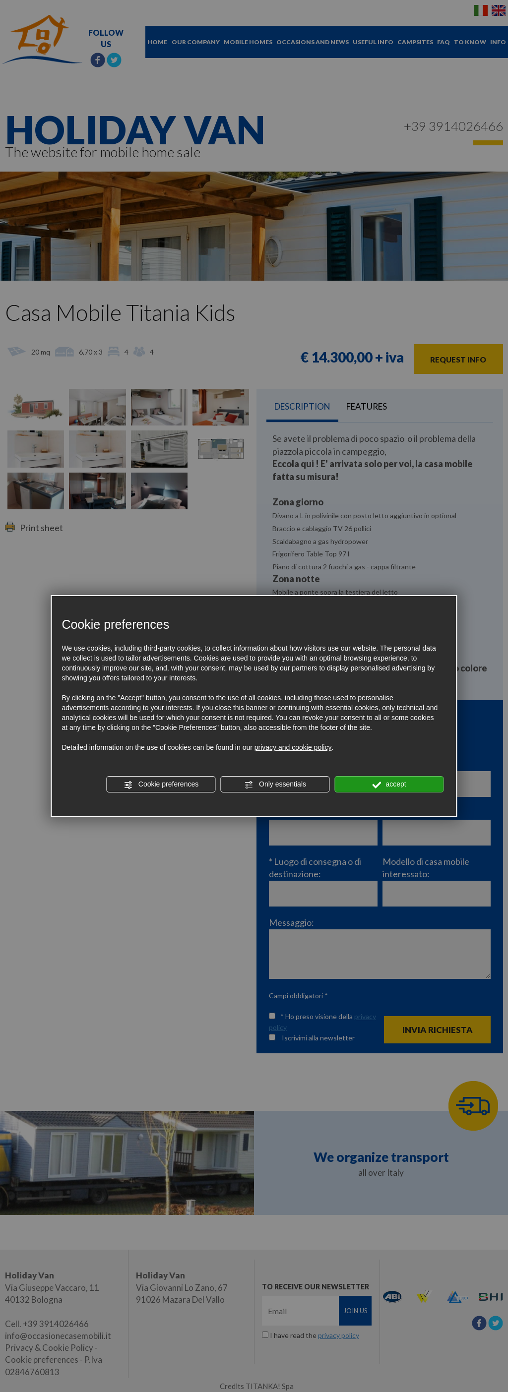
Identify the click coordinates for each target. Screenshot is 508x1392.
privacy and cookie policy (293, 747)
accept (389, 784)
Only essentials (275, 784)
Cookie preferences (161, 784)
